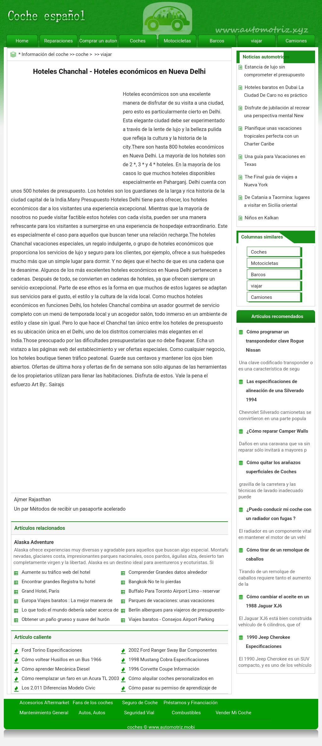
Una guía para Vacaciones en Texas (274, 160)
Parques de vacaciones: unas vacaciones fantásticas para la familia (171, 602)
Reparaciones (58, 41)
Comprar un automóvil (98, 41)
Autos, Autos (92, 713)
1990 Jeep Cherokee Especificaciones (268, 641)
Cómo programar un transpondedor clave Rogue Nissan (275, 341)
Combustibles (186, 713)
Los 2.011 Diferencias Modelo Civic (58, 688)
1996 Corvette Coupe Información (164, 669)
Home (22, 41)
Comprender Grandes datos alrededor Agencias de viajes (167, 573)
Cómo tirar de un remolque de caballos (277, 554)
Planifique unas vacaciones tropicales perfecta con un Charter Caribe (273, 136)
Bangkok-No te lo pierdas (155, 581)
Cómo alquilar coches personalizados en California (171, 680)
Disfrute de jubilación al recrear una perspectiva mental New (277, 111)
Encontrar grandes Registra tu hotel (59, 581)
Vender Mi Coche (234, 713)
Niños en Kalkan (262, 218)
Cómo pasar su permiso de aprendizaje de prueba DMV (172, 689)
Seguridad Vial (139, 713)
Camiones (296, 41)
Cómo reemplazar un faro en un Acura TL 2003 (70, 678)
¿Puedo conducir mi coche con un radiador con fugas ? (278, 514)
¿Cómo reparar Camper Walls (277, 431)
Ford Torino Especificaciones (52, 650)
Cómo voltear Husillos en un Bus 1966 (62, 659)
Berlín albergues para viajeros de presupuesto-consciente (176, 611)
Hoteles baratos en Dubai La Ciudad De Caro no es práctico (275, 91)
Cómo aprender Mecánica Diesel (56, 669)
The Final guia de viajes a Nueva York (270, 181)
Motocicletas (177, 41)
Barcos (217, 41)
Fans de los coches (93, 702)
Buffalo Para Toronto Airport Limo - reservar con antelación (174, 592)
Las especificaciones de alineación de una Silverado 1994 (275, 391)
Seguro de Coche (140, 702)
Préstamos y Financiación (191, 702)
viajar (256, 41)
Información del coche (45, 54)
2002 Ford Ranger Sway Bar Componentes (173, 650)
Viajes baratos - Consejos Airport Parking (171, 619)
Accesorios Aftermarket (44, 702)
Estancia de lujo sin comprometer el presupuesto (274, 71)
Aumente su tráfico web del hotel (56, 572)
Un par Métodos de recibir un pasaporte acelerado (70, 509)
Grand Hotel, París (40, 591)
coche (82, 54)
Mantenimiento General (43, 713)
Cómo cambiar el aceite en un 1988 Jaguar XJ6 (277, 601)
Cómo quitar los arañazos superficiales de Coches (273, 467)
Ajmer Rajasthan (33, 499)
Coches (138, 41)
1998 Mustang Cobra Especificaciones (169, 659)
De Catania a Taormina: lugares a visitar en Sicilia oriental (277, 201)
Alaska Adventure (34, 542)
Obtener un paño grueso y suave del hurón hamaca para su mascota (65, 621)
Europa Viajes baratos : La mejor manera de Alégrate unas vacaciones (67, 602)
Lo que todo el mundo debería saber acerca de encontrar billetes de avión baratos (70, 611)
